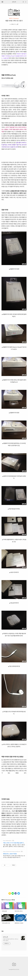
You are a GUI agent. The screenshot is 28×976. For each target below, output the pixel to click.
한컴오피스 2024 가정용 (10, 854)
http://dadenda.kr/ (7, 840)
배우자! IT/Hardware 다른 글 (8, 899)
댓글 (2, 931)
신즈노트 (14, 1)
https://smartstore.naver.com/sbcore (11, 851)
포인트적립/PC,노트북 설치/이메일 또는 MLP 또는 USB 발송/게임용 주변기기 (14, 856)
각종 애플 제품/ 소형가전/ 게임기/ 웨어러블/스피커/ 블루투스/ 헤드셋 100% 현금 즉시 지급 (14, 845)
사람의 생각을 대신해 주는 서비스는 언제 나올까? (10, 939)
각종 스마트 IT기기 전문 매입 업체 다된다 (14, 843)
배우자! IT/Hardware (14, 18)
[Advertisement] (14, 880)
